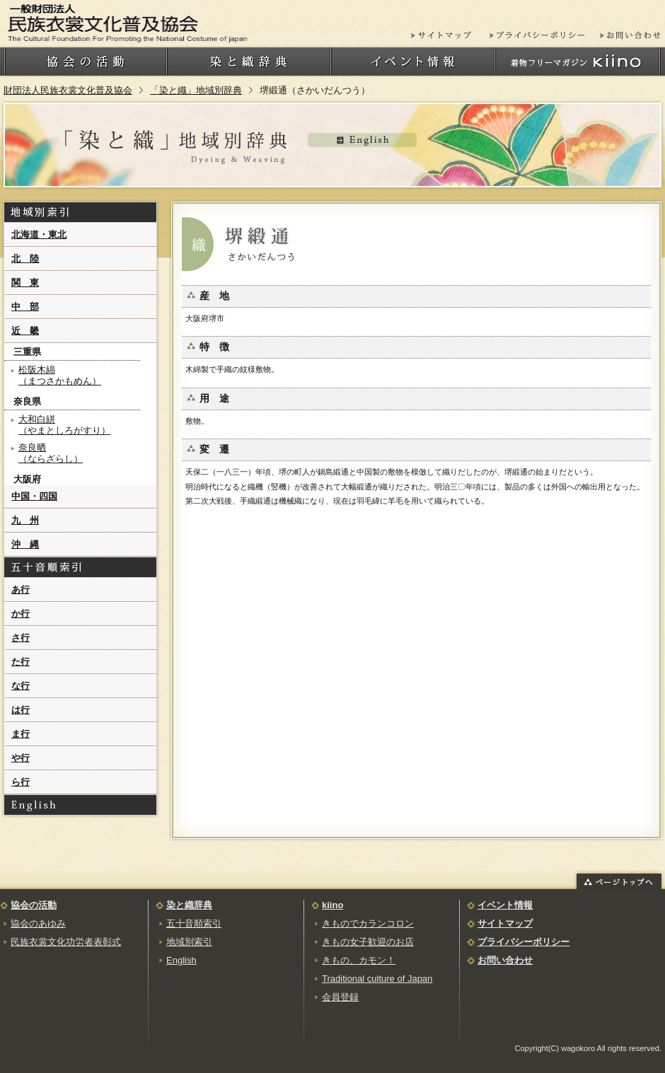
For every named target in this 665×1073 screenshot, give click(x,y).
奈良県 (27, 401)
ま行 (20, 734)
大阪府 (27, 479)
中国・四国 (34, 496)
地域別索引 (189, 941)
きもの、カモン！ (358, 960)
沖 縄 (25, 544)
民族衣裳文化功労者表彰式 (66, 941)
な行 (20, 685)
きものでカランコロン (368, 923)
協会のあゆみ (38, 923)
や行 (20, 758)
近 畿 (25, 330)
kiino (332, 905)
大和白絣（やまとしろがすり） (64, 425)
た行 (20, 661)
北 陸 (25, 258)
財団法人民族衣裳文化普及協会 (68, 90)
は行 (20, 709)
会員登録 (340, 997)
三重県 (27, 352)
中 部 (25, 306)
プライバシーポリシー (523, 941)
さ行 (20, 637)
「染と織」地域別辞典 (196, 90)
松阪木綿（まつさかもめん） (59, 375)
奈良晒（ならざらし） (50, 453)
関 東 (25, 282)
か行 (20, 613)
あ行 (20, 589)
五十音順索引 (193, 923)
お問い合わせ (505, 960)
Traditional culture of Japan (377, 978)
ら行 (20, 782)
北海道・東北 (38, 234)
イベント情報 (505, 905)
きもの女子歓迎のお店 (368, 941)
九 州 (25, 520)
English (181, 960)
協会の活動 (34, 905)
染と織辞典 (189, 905)
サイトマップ (505, 923)
